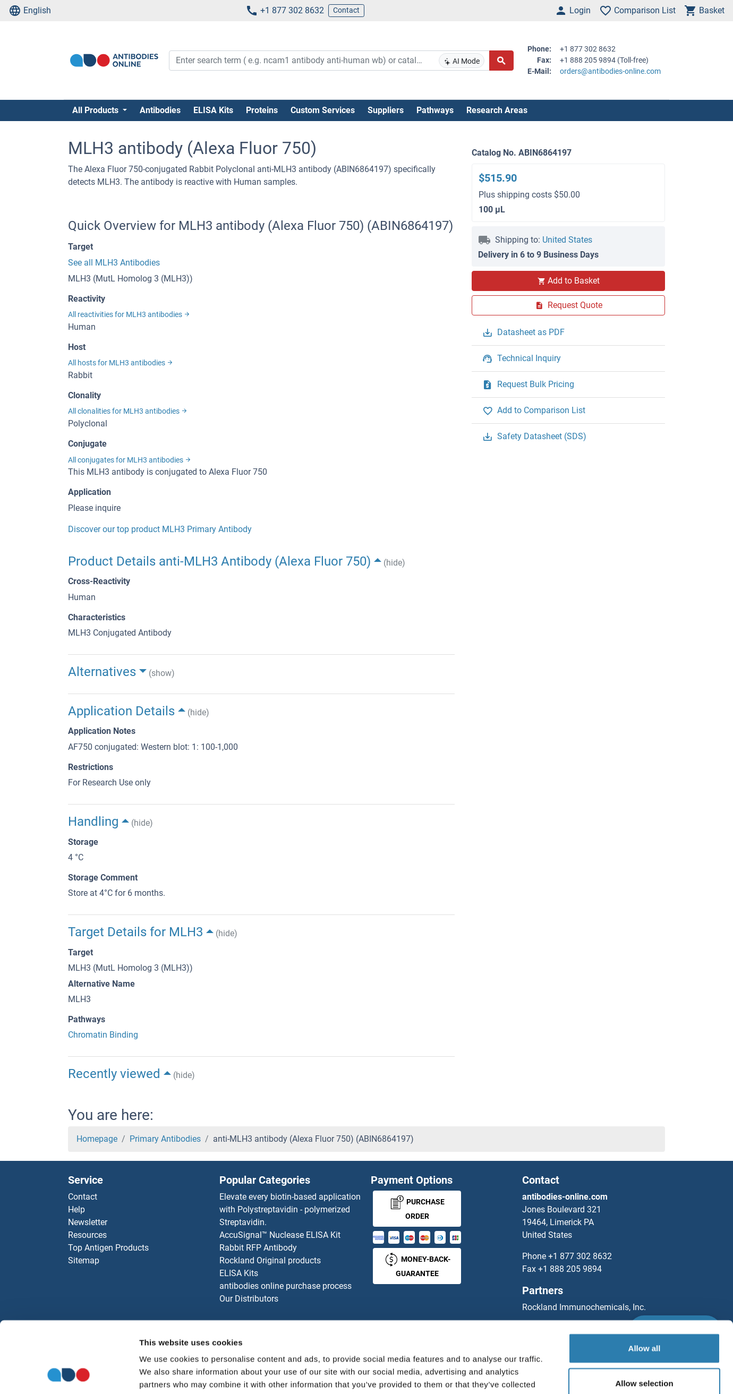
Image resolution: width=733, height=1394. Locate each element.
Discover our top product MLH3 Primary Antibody (160, 529)
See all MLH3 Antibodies (114, 263)
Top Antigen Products (108, 1248)
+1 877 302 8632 (284, 10)
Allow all (644, 1281)
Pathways (435, 110)
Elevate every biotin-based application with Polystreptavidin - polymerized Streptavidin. (290, 1209)
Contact (346, 10)
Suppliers (386, 110)
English (29, 10)
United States (567, 240)
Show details (557, 1373)
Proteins (262, 110)
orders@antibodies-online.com (610, 71)
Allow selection (644, 1316)
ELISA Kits (213, 110)
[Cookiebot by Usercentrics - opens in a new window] (68, 1373)
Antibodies (160, 110)
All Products (96, 110)
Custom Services (323, 110)
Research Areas (496, 110)
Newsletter (87, 1222)
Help (76, 1209)
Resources (87, 1235)
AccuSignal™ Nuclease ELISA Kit (279, 1235)
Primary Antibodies (165, 1139)
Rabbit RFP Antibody (258, 1248)
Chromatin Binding (103, 1035)
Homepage (96, 1139)
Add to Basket (568, 281)
